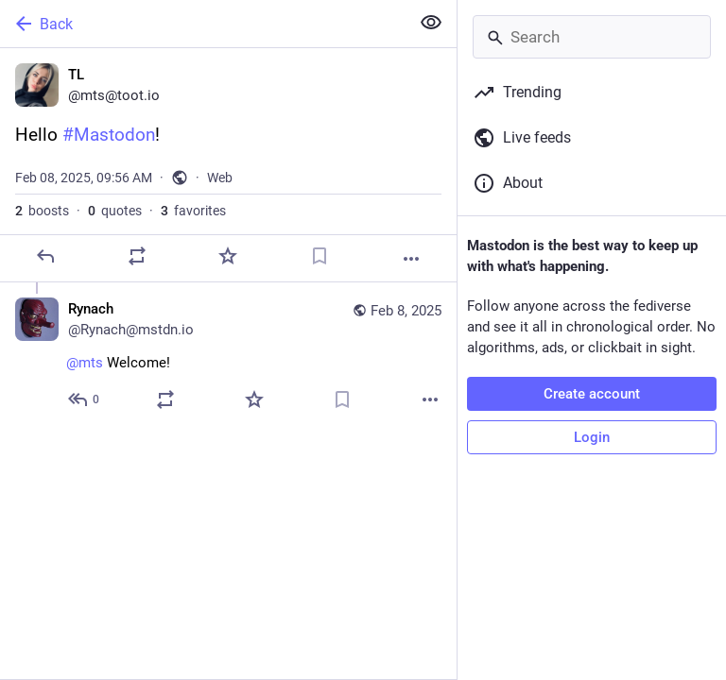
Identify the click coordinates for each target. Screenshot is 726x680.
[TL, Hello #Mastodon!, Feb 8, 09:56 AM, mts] (228, 165)
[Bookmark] (319, 256)
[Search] (592, 37)
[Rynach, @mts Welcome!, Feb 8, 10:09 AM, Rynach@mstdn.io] (228, 356)
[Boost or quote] (137, 256)
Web (220, 177)
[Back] (203, 23)
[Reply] (45, 256)
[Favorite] (227, 256)
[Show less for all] (431, 22)
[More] (411, 258)
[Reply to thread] (84, 399)
